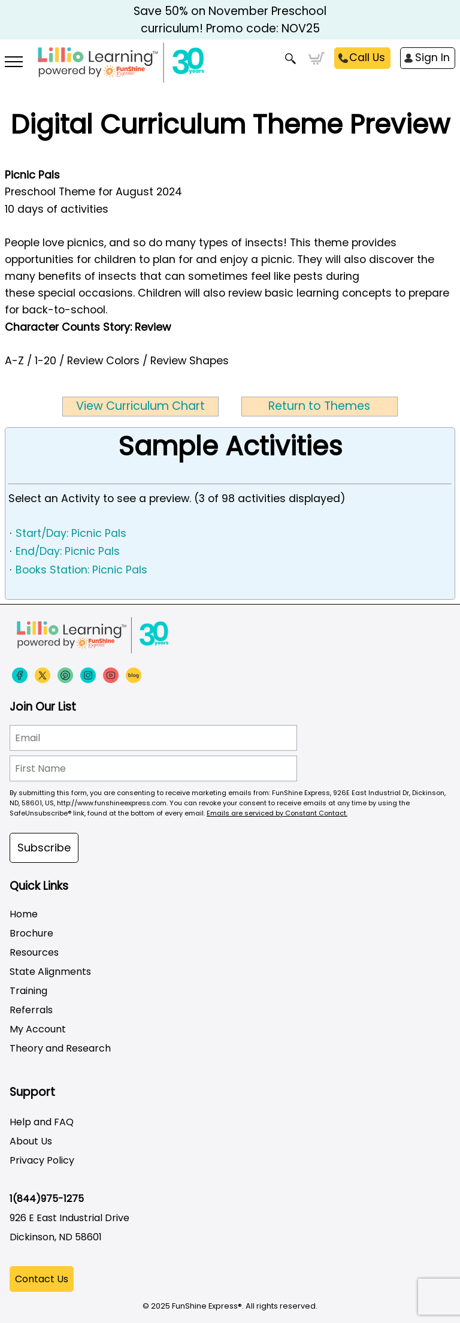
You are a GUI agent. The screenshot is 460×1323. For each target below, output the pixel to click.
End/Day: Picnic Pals (68, 551)
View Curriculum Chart (140, 406)
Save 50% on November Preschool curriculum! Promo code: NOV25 (230, 20)
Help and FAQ (42, 1122)
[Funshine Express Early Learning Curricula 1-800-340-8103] (230, 69)
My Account (38, 1029)
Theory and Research (60, 1048)
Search (291, 59)
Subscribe (44, 847)
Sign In (432, 57)
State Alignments (50, 971)
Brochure (31, 933)
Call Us (367, 57)
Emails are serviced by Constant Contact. (277, 813)
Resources (34, 952)
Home (24, 914)
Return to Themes (319, 406)
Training (28, 991)
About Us (31, 1141)
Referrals (31, 1010)
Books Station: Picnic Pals (81, 570)
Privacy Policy (42, 1160)
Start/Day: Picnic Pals (71, 533)
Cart (316, 59)
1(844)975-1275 (47, 1199)
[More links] (14, 63)
